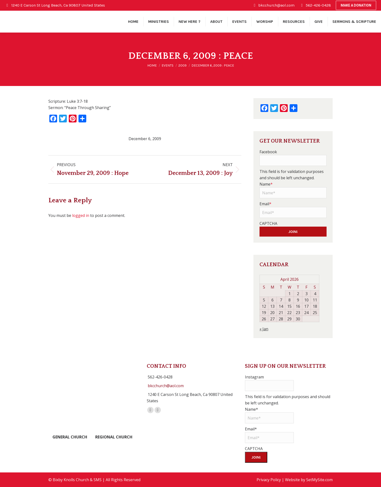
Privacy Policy (269, 479)
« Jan (264, 329)
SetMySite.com (319, 479)
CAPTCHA (268, 223)
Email (265, 203)
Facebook (268, 151)
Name (266, 184)
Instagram (254, 377)
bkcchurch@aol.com (166, 385)
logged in (80, 215)
